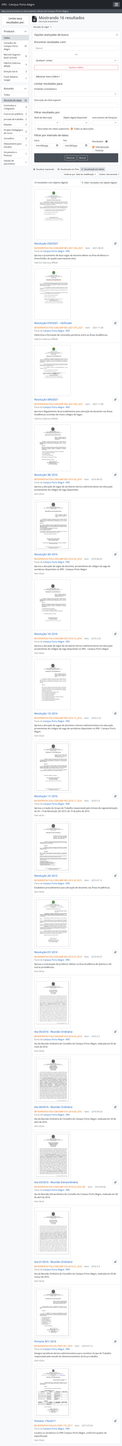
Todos (7, 37)
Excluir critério (76, 67)
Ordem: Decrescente (108, 174)
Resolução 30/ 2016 (45, 554)
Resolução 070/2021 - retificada (53, 323)
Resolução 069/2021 (46, 399)
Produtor (9, 31)
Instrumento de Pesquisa (104, 117)
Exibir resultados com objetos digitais (99, 182)
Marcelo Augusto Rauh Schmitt (15, 56)
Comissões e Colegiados (15, 107)
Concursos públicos (15, 114)
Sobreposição (102, 147)
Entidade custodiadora (45, 89)
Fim (65, 140)
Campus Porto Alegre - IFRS (56, 251)
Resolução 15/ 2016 (45, 713)
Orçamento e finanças (15, 154)
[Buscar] (76, 48)
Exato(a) (99, 150)
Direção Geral (15, 72)
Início (36, 140)
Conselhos (15, 139)
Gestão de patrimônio (15, 162)
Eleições (15, 125)
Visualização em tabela (92, 169)
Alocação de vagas (15, 101)
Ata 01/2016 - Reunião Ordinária (53, 1261)
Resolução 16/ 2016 (45, 633)
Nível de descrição (43, 117)
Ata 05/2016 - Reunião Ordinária (53, 1031)
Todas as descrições (84, 128)
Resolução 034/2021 (46, 243)
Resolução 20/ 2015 (45, 875)
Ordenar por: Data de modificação (79, 174)
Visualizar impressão (43, 169)
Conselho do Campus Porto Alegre (15, 46)
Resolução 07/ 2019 (45, 952)
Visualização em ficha (68, 169)
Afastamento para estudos (15, 145)
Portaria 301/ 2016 (45, 1341)
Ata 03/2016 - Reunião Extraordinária (56, 1182)
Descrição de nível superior (47, 100)
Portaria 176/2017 (44, 1421)
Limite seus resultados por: (15, 20)
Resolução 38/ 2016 (45, 474)
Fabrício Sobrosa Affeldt (15, 65)
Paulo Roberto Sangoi (15, 78)
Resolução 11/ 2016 (45, 796)
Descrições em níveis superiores (53, 128)
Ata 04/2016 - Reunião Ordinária (53, 1107)
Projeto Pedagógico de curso (15, 132)
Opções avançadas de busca (51, 34)
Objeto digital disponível (75, 117)
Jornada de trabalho (15, 120)
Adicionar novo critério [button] (47, 76)
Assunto (9, 88)
